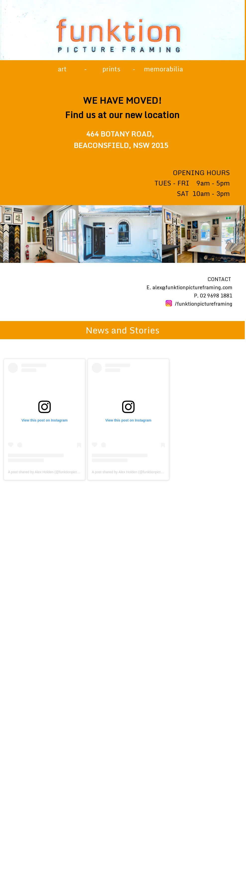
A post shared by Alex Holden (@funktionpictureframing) (51, 472)
